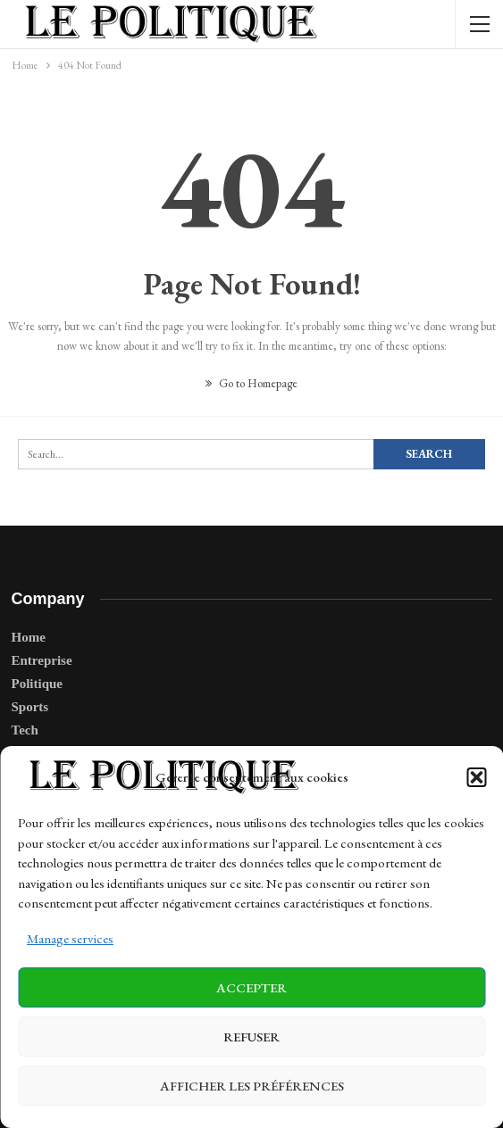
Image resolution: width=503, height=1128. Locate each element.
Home (29, 637)
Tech (25, 730)
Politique (37, 683)
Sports (30, 707)
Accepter (251, 987)
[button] (476, 777)
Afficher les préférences (252, 1085)
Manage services (70, 938)
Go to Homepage (251, 383)
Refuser (251, 1036)
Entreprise (42, 660)
